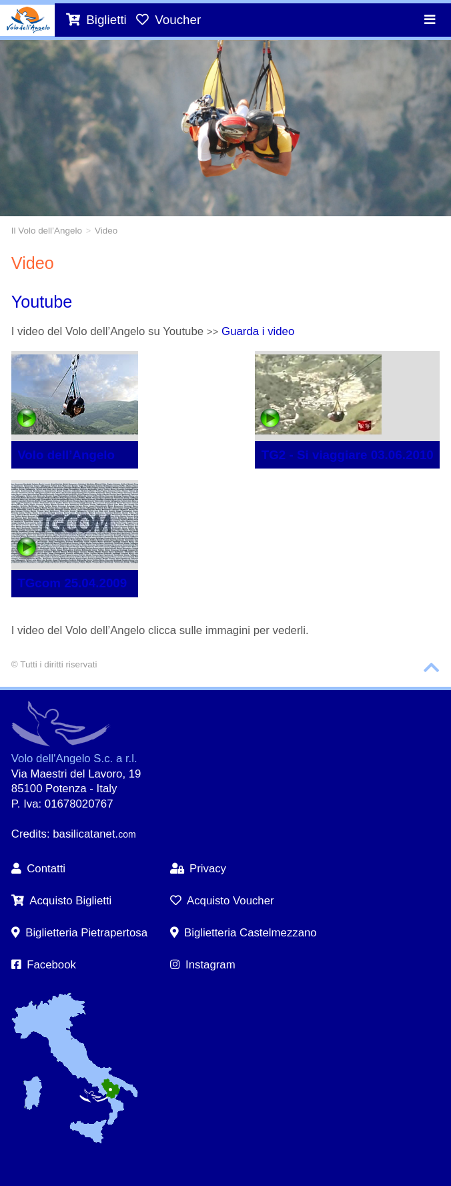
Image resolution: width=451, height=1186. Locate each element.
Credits (29, 834)
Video (106, 231)
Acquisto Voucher (222, 900)
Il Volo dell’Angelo (46, 231)
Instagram (203, 964)
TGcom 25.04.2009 (72, 583)
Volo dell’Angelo (66, 455)
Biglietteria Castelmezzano (243, 932)
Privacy (198, 868)
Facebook (43, 964)
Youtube (42, 301)
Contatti (38, 868)
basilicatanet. (94, 834)
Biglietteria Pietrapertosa (79, 932)
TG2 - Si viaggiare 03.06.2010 (348, 455)
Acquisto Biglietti (61, 900)
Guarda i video (257, 331)
